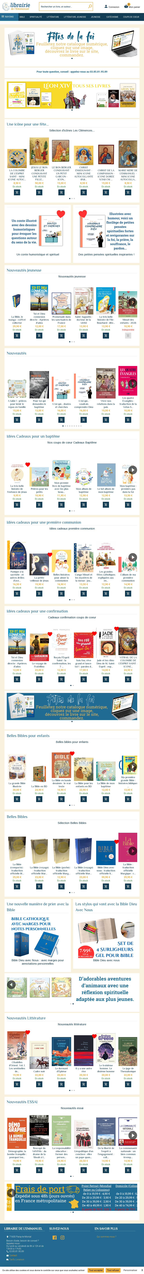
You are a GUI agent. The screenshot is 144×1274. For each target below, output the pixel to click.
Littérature (53, 17)
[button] (72, 58)
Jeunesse (95, 17)
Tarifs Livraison (15, 1259)
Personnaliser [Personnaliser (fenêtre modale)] (130, 1270)
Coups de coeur (131, 17)
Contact (11, 1255)
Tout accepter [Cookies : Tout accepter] (96, 1270)
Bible (22, 17)
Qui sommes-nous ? (106, 1236)
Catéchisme (112, 17)
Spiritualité (36, 17)
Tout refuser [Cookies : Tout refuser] (113, 1270)
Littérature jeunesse (75, 17)
